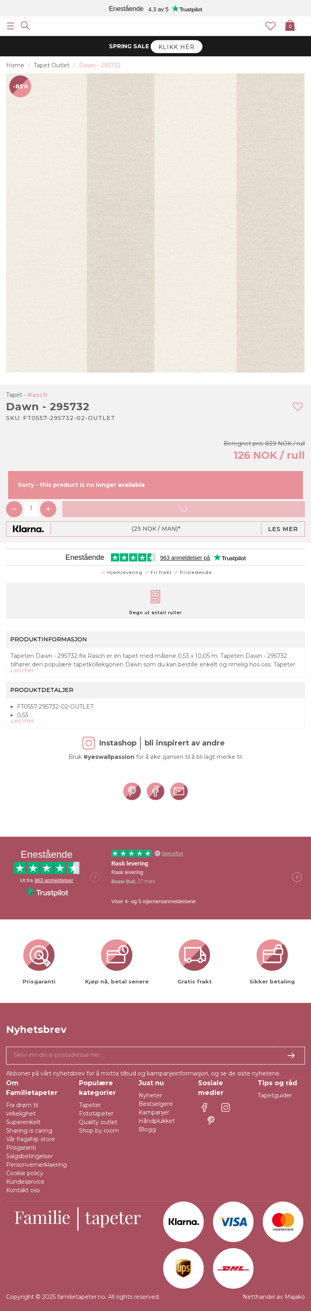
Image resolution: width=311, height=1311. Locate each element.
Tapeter (90, 1105)
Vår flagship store (30, 1139)
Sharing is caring (29, 1130)
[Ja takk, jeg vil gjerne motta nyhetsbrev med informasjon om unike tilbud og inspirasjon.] (155, 1056)
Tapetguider (275, 1095)
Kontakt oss (23, 1190)
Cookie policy (24, 1173)
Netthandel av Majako (274, 1296)
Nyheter (150, 1095)
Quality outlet (98, 1122)
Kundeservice (25, 1181)
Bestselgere (155, 1103)
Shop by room (99, 1130)
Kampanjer (153, 1112)
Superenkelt (23, 1122)
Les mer (283, 529)
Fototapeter (96, 1113)
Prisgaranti (21, 1147)
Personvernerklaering (36, 1164)
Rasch (38, 394)
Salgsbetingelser (29, 1156)
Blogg (147, 1129)
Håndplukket (156, 1121)
